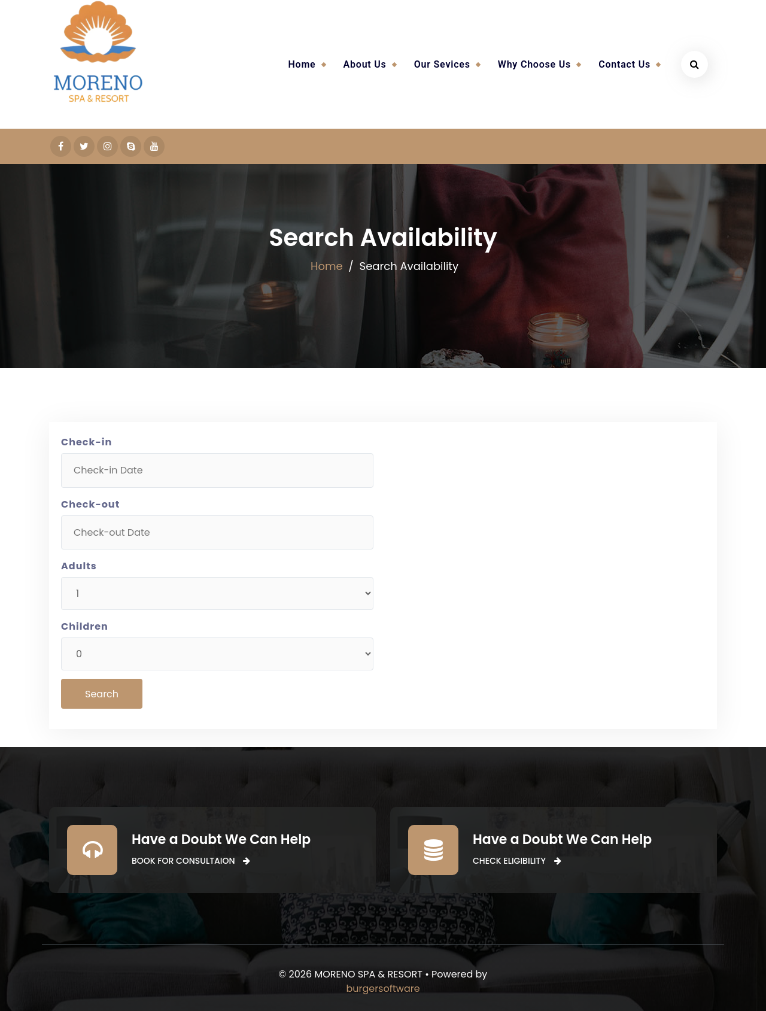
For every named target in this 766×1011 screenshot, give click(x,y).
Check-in (86, 442)
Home (301, 64)
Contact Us (624, 64)
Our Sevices (442, 64)
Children (84, 626)
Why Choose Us (534, 64)
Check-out (90, 504)
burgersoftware (383, 988)
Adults (79, 566)
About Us (365, 64)
